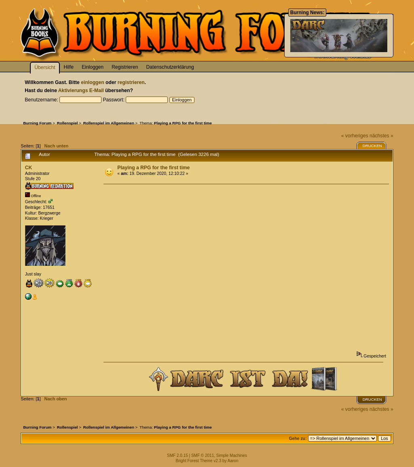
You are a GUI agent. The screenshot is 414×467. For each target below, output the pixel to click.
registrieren (131, 82)
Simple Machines (231, 455)
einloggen (92, 82)
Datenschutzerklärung (170, 67)
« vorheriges (354, 136)
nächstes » (381, 136)
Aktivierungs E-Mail (81, 90)
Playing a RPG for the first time (153, 167)
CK (28, 167)
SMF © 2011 (202, 455)
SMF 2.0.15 (177, 455)
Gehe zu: (298, 438)
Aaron (233, 461)
